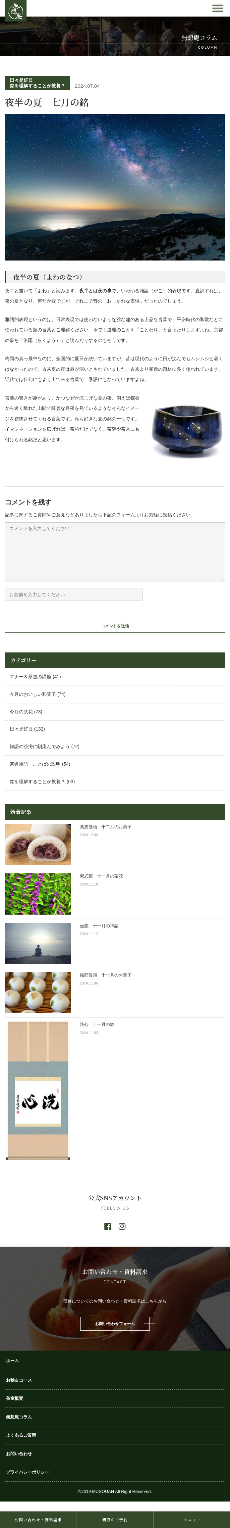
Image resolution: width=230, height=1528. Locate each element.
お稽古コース (19, 1390)
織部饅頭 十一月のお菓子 (106, 984)
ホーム (12, 1370)
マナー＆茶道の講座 (30, 686)
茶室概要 (14, 1408)
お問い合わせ (19, 1463)
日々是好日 (21, 80)
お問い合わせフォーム (115, 1333)
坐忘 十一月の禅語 (99, 935)
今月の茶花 (21, 721)
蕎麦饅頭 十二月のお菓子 (106, 836)
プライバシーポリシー (27, 1482)
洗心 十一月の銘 (97, 1034)
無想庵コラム (19, 1426)
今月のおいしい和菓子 (33, 704)
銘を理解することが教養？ (37, 85)
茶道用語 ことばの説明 (35, 774)
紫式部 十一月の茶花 (103, 885)
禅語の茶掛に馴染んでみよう (40, 756)
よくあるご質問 (21, 1445)
